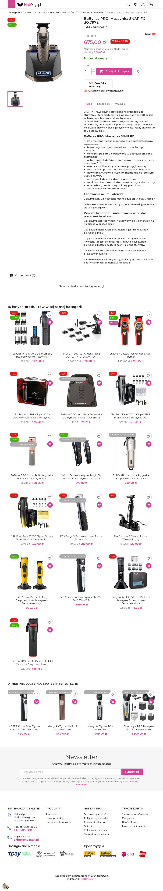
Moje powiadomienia (134, 826)
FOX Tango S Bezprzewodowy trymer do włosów (81, 538)
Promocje (51, 814)
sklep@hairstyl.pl (26, 840)
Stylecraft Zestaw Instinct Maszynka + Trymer (131, 355)
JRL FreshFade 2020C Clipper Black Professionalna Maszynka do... (131, 416)
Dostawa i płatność (95, 814)
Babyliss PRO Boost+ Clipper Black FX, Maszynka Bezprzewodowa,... (32, 663)
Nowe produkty (55, 818)
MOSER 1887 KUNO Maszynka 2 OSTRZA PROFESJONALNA (81, 355)
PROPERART (88, 879)
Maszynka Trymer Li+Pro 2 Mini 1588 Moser (62, 728)
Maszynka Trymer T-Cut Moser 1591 (100, 728)
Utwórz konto (130, 822)
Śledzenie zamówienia (135, 814)
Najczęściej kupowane (58, 822)
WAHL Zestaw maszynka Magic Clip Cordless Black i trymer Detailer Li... (81, 477)
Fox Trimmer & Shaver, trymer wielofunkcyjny (131, 538)
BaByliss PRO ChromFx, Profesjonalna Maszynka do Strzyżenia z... (32, 477)
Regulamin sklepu (94, 822)
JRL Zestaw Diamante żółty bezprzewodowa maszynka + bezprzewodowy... (32, 600)
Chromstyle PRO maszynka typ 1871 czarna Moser (139, 728)
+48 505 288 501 (26, 830)
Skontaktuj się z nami (96, 834)
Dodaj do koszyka (114, 71)
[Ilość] (88, 71)
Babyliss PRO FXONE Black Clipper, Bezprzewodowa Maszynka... (32, 355)
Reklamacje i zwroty (95, 830)
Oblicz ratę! (98, 84)
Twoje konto (132, 808)
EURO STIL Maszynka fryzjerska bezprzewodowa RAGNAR (131, 477)
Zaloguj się (128, 818)
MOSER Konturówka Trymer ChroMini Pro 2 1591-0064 (81, 599)
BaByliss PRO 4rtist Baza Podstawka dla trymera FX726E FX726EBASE (81, 416)
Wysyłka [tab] (120, 103)
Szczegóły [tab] (103, 103)
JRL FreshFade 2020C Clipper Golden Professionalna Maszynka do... (32, 538)
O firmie (88, 826)
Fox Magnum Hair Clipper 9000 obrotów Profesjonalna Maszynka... (32, 416)
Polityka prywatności (96, 818)
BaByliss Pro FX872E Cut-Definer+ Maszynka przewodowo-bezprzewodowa (131, 600)
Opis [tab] (89, 103)
